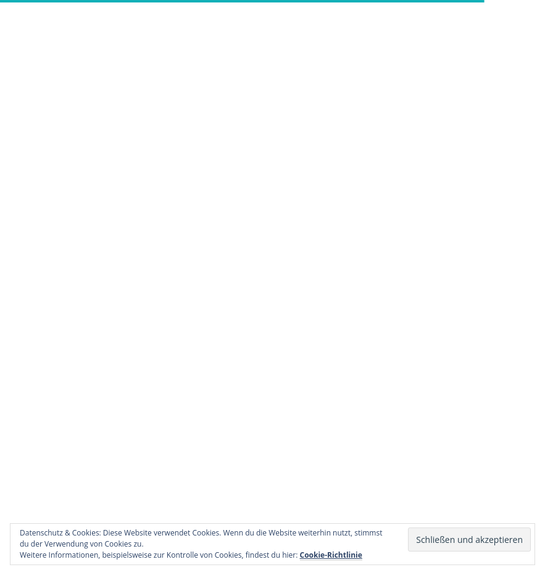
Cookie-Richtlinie (331, 555)
